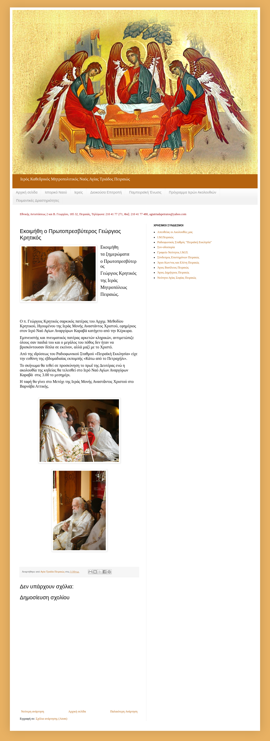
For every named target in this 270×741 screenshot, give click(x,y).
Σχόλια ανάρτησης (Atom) (51, 718)
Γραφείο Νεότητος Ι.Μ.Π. (172, 252)
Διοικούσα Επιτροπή (106, 192)
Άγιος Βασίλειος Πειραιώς (173, 267)
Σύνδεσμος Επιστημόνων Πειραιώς (178, 257)
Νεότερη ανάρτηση (32, 711)
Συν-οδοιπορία (166, 247)
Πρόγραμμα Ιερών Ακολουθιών (192, 192)
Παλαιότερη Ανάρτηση (123, 711)
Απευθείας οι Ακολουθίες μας (175, 232)
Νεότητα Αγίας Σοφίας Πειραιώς (176, 277)
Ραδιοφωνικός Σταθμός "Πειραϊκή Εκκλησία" (184, 242)
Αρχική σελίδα (26, 192)
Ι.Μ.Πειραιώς (165, 237)
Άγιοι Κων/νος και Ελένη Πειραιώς (178, 262)
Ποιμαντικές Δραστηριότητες (37, 200)
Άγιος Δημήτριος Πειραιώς (173, 272)
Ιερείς (78, 192)
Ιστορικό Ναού (56, 192)
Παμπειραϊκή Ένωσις (145, 192)
